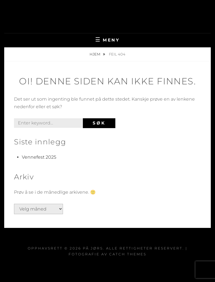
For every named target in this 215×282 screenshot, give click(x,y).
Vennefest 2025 (39, 157)
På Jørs (107, 12)
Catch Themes (127, 254)
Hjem (95, 54)
